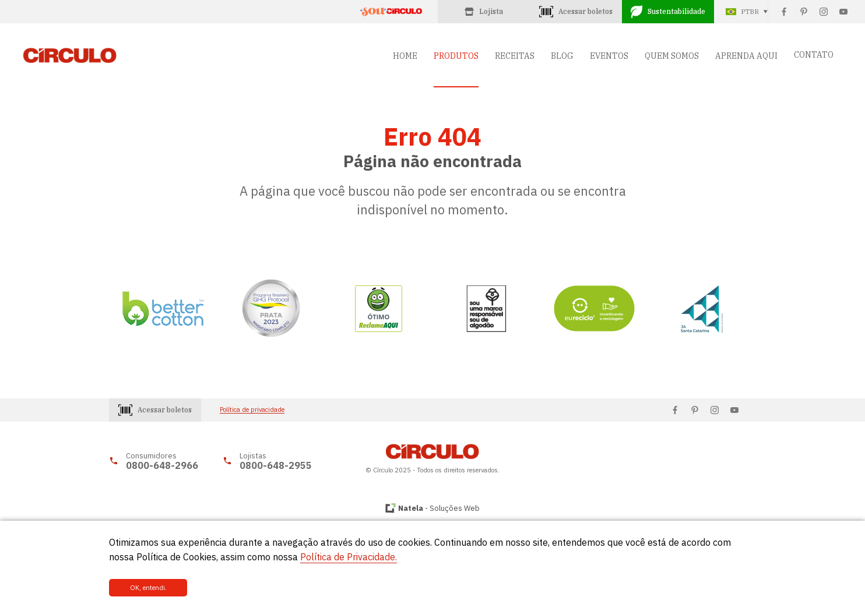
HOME (405, 56)
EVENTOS (609, 56)
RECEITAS (515, 56)
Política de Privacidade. (348, 557)
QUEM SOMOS (672, 56)
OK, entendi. (148, 588)
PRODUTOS (456, 56)
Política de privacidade (252, 410)
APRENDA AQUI (746, 56)
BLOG (562, 56)
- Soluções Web (439, 508)
